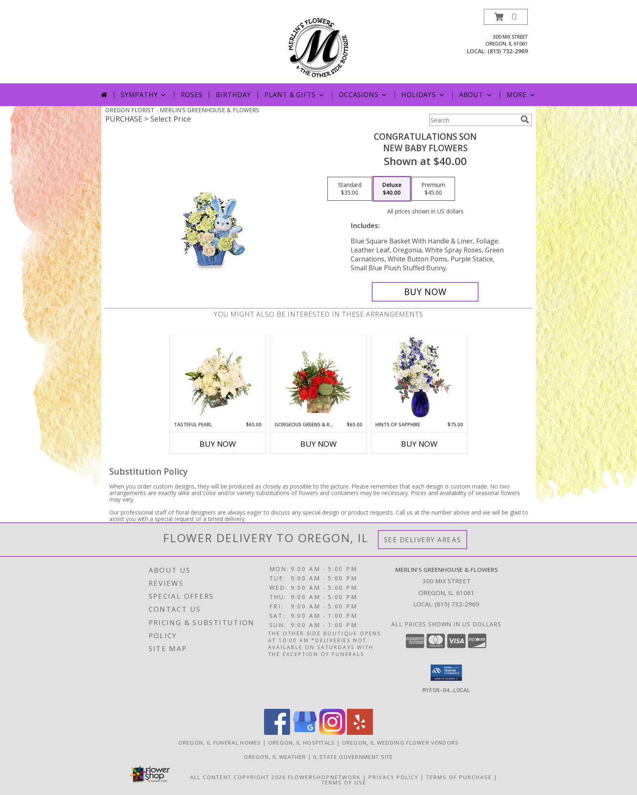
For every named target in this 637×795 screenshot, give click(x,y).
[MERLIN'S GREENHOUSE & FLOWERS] (319, 46)
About (476, 94)
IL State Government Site (353, 756)
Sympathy (144, 94)
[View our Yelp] (360, 732)
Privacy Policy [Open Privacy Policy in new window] (393, 777)
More (521, 94)
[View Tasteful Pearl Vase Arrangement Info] (218, 378)
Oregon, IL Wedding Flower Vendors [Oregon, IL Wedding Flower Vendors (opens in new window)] (400, 742)
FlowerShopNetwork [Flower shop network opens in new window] (324, 777)
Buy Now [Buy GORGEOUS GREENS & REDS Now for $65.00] (318, 444)
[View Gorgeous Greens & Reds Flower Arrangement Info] (319, 378)
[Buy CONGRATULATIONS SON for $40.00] (425, 292)
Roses (191, 94)
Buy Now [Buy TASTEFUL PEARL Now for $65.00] (217, 444)
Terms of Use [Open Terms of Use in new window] (343, 782)
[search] (524, 119)
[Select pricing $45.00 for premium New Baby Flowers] (433, 189)
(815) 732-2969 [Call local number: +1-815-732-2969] (508, 51)
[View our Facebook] (277, 732)
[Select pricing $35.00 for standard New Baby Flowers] (350, 189)
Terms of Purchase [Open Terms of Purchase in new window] (459, 777)
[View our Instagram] (332, 732)
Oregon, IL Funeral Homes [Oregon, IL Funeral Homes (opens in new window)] (219, 742)
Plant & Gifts (294, 94)
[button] (506, 17)
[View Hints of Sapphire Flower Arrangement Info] (419, 378)
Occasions (363, 94)
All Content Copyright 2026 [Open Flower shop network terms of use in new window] (238, 777)
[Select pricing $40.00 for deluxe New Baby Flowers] (392, 189)
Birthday (233, 94)
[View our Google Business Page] (305, 732)
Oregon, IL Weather (275, 756)
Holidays (423, 94)
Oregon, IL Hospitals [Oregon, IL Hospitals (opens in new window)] (301, 742)
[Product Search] (473, 120)
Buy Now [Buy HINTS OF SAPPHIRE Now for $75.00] (419, 444)
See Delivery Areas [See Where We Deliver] (423, 539)
